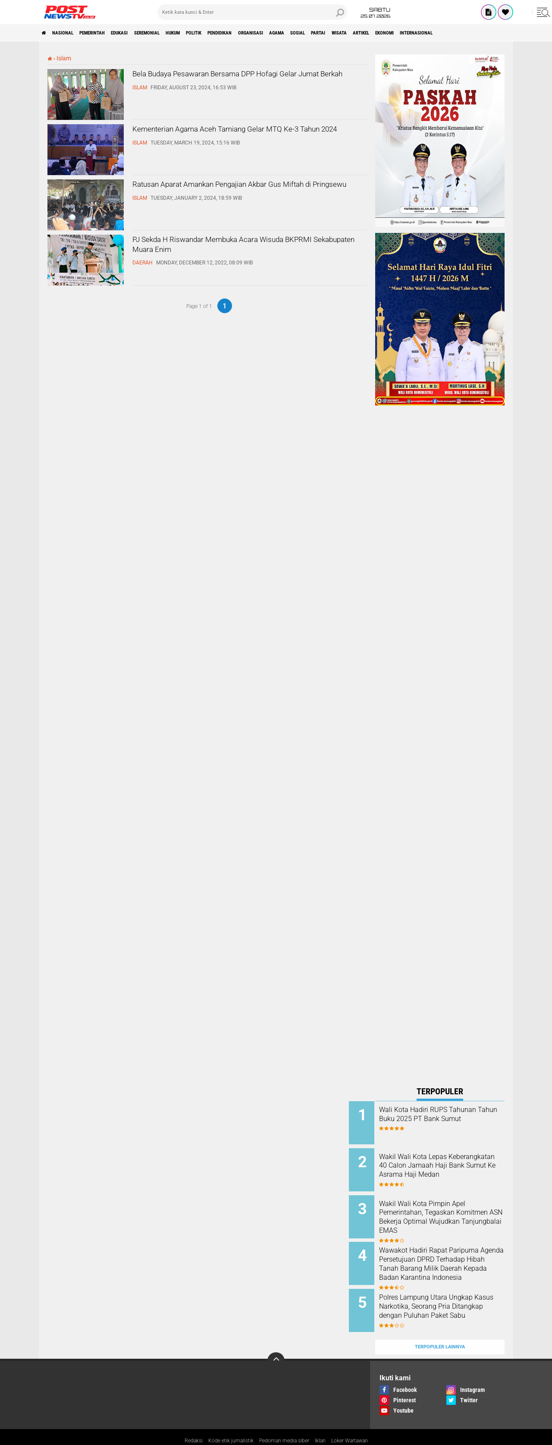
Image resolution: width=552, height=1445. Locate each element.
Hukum (222, 32)
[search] (252, 12)
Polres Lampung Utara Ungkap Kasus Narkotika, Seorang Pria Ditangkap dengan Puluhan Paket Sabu (448, 1297)
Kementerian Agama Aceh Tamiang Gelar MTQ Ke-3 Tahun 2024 (245, 138)
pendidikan (288, 32)
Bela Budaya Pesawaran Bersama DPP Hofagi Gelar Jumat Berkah (243, 83)
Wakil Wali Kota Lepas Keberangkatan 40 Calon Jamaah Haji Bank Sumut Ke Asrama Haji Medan (449, 1166)
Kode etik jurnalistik (223, 1420)
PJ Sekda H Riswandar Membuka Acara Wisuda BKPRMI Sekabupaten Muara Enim (247, 249)
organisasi (329, 32)
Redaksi (181, 1420)
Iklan (324, 1420)
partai (421, 32)
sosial (393, 32)
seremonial (187, 32)
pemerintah (112, 32)
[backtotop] (276, 1340)
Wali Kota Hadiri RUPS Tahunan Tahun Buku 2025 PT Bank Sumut (446, 1119)
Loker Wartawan (359, 1420)
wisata (450, 32)
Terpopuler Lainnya (440, 1326)
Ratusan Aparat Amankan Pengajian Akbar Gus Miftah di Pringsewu (246, 193)
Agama (364, 32)
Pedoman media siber (284, 1420)
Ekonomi (513, 32)
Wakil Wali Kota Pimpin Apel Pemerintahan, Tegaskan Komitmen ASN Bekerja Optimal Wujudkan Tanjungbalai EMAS (448, 1215)
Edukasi (149, 32)
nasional (72, 32)
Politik (252, 32)
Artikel (480, 32)
